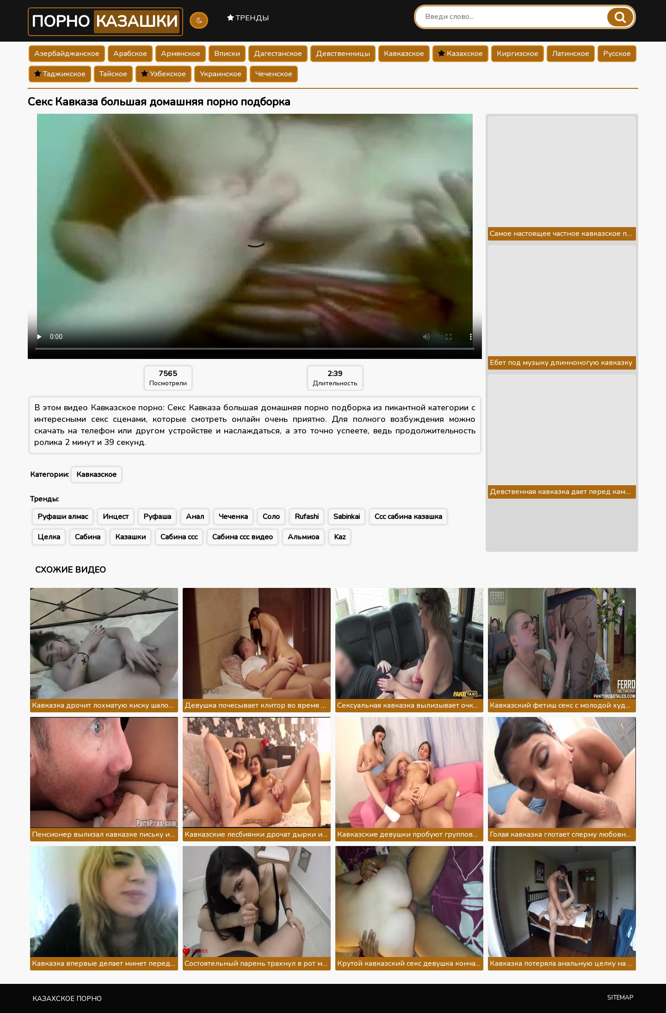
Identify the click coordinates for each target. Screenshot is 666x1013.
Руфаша (157, 517)
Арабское (130, 54)
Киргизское (517, 54)
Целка (48, 537)
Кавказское (404, 54)
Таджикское (60, 74)
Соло (271, 517)
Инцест (116, 517)
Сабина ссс (178, 537)
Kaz (339, 537)
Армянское (180, 54)
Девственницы (343, 54)
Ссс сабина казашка (408, 517)
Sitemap (620, 998)
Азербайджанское (66, 54)
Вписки (227, 54)
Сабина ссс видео (242, 537)
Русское (617, 54)
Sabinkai (346, 517)
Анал (195, 517)
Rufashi (307, 517)
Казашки (130, 537)
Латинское (570, 54)
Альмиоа (303, 537)
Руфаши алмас (62, 517)
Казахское (460, 54)
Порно (105, 21)
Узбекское (163, 74)
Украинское (220, 74)
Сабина (87, 537)
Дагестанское (278, 54)
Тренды (248, 18)
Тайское (113, 74)
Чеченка (233, 517)
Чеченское (273, 74)
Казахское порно (67, 998)
